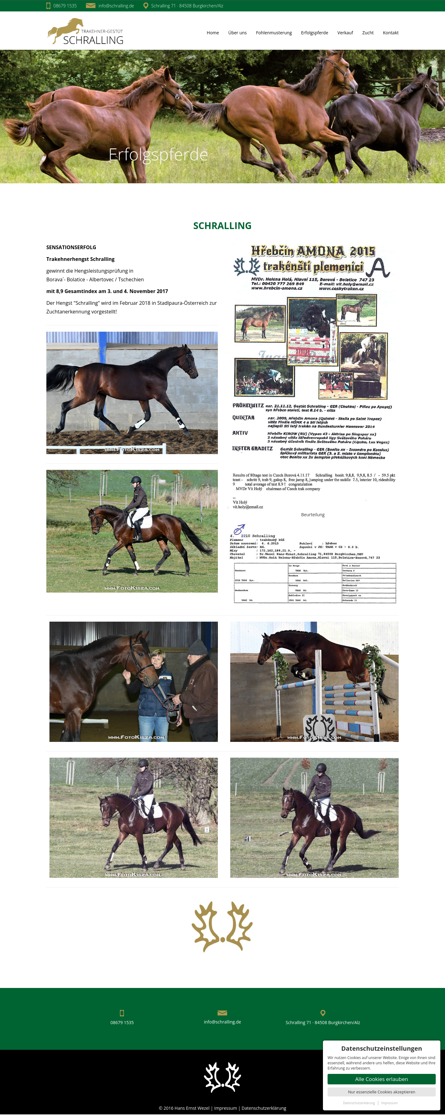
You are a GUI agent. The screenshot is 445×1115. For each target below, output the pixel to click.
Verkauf (345, 33)
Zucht (368, 33)
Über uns (237, 33)
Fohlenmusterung (274, 33)
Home (213, 33)
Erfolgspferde (314, 33)
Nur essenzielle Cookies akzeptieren (381, 1092)
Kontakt (391, 33)
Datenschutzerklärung (264, 1108)
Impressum (226, 1108)
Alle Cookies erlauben (381, 1079)
